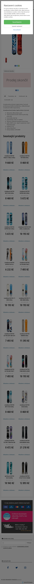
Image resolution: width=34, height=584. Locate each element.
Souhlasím (17, 22)
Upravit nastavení (17, 26)
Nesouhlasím (17, 30)
